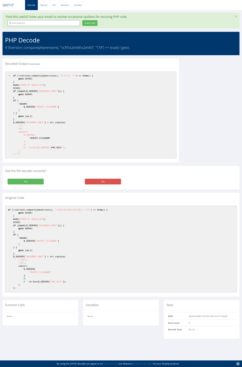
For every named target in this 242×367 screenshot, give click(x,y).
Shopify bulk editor (142, 363)
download (34, 63)
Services (65, 5)
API (54, 5)
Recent (43, 5)
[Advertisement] (212, 82)
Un (8, 5)
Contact (78, 5)
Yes (25, 181)
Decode (31, 5)
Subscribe (90, 23)
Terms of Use (110, 363)
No (103, 181)
